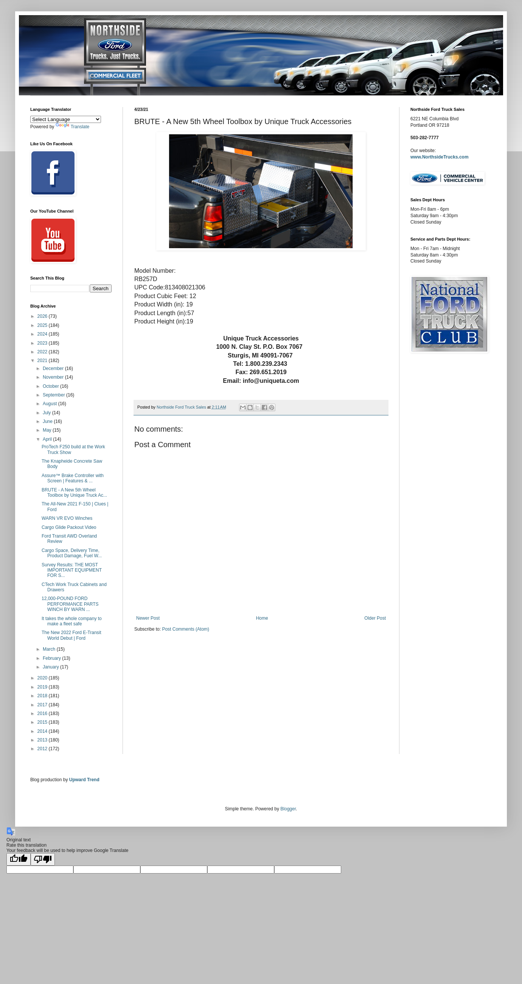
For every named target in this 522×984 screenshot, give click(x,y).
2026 (43, 316)
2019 (43, 687)
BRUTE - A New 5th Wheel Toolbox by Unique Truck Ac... (74, 492)
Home (262, 618)
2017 (43, 704)
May (48, 430)
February (52, 658)
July (47, 412)
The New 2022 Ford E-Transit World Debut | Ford (71, 635)
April (48, 439)
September (54, 395)
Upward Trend (84, 779)
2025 (43, 325)
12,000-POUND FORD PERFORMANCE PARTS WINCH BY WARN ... (70, 604)
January (51, 667)
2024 (43, 334)
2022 (43, 351)
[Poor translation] (43, 859)
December (54, 368)
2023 (43, 343)
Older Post (375, 618)
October (51, 386)
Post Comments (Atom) (185, 629)
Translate (73, 126)
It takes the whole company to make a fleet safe (72, 621)
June (48, 421)
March (50, 649)
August (50, 403)
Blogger (288, 808)
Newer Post (148, 618)
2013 (43, 740)
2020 (43, 678)
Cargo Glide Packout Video (69, 527)
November (54, 377)
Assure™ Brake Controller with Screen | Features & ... (73, 478)
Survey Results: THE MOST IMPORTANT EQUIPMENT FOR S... (72, 570)
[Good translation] (18, 859)
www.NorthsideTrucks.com (439, 157)
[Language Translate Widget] (65, 119)
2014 (43, 731)
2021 (43, 360)
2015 (43, 722)
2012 (43, 748)
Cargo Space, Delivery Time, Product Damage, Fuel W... (72, 553)
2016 (43, 713)
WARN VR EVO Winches (67, 518)
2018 (43, 695)
